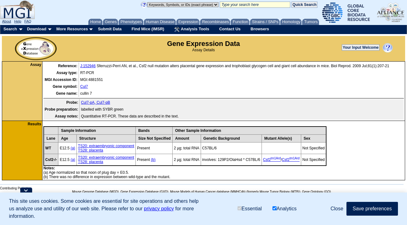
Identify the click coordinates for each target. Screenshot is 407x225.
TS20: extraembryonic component (106, 146)
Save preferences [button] (372, 208)
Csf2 (272, 160)
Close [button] (337, 208)
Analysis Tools (191, 29)
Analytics (284, 208)
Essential (250, 208)
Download (36, 29)
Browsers (260, 29)
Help (17, 21)
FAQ (27, 21)
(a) (73, 148)
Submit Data (110, 29)
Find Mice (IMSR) (147, 29)
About (6, 21)
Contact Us (230, 29)
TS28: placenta (90, 150)
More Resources (72, 29)
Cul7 (84, 86)
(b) (153, 160)
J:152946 (88, 66)
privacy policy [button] (159, 208)
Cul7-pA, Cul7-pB (95, 102)
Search (10, 29)
